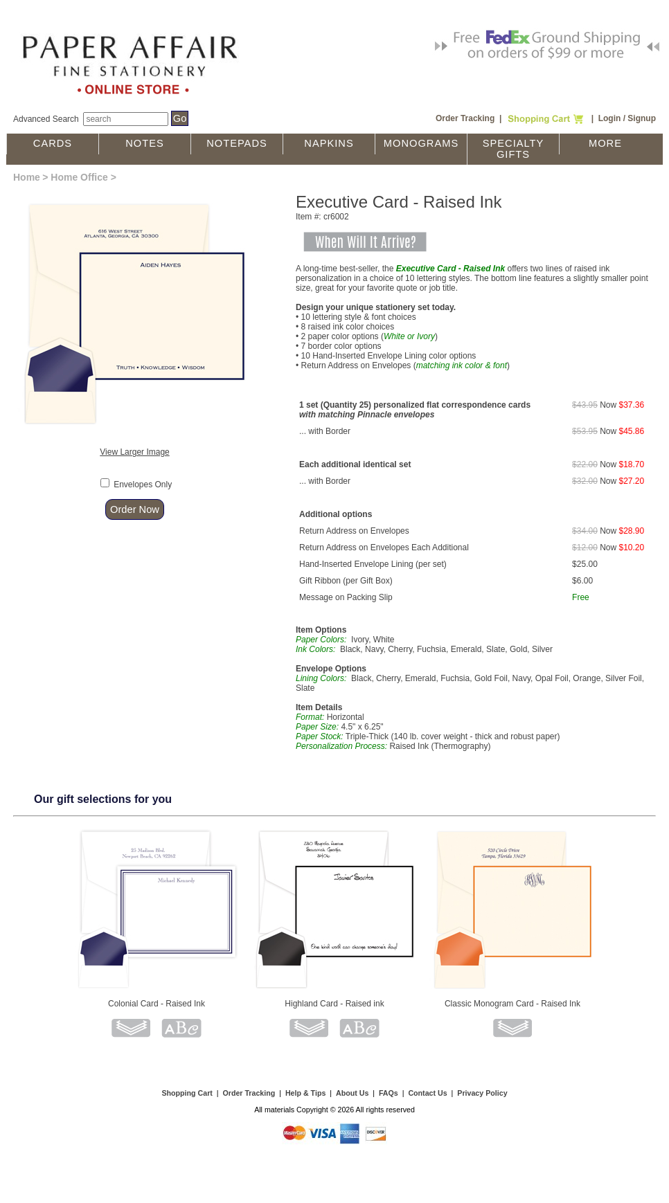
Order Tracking (465, 118)
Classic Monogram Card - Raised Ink (512, 1003)
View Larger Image (135, 452)
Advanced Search (46, 119)
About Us (352, 1093)
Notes (144, 143)
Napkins (328, 143)
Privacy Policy (482, 1093)
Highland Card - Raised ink (334, 1003)
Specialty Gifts (513, 149)
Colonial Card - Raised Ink (156, 1003)
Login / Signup (627, 118)
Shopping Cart (186, 1093)
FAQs (388, 1093)
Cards (52, 143)
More (605, 143)
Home (26, 177)
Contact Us (427, 1093)
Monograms (421, 143)
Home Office (79, 177)
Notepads (236, 143)
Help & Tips (305, 1093)
